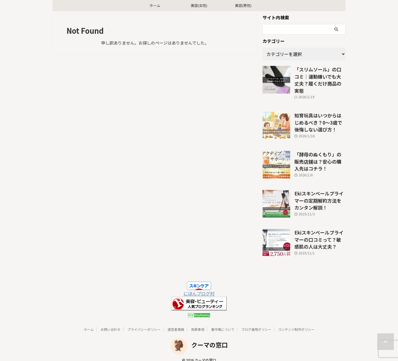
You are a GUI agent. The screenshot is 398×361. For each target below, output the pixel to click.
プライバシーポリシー (144, 322)
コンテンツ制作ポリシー (296, 322)
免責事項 (197, 322)
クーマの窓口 (209, 337)
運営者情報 (175, 322)
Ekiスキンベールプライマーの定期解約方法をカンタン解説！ (319, 192)
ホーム (155, 5)
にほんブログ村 (199, 286)
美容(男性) (243, 5)
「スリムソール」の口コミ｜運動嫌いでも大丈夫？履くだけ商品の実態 (319, 75)
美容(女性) (199, 5)
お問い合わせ (111, 322)
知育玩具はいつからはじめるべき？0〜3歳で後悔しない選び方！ (319, 114)
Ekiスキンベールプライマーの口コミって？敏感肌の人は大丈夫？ (319, 231)
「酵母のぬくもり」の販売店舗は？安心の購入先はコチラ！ (319, 153)
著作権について (222, 322)
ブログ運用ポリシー (256, 322)
